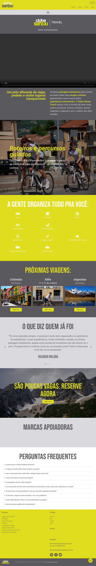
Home (73, 7)
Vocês (80, 7)
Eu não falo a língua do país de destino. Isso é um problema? (26, 495)
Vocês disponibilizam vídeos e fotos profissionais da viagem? (26, 500)
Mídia (93, 7)
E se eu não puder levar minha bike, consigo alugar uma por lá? (27, 473)
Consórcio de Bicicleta (9, 532)
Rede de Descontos (8, 528)
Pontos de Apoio (7, 521)
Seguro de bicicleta (8, 516)
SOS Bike (5, 519)
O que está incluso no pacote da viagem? (19, 478)
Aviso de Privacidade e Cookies (52, 562)
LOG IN (92, 3)
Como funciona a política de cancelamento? (20, 504)
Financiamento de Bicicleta (11, 530)
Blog (86, 7)
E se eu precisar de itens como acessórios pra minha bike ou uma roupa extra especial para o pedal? (40, 487)
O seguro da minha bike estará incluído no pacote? (23, 469)
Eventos (4, 523)
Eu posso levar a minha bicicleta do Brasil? (20, 465)
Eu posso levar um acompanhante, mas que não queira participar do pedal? (31, 491)
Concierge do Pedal (8, 525)
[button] (48, 12)
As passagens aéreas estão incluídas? (19, 482)
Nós (51, 519)
